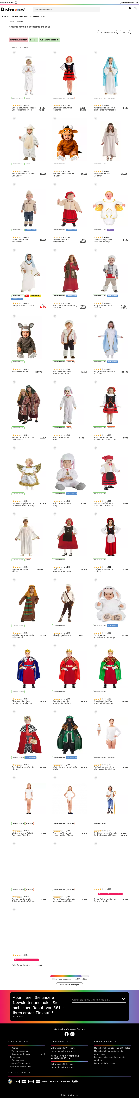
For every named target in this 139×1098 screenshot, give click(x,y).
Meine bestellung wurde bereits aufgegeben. (108, 1052)
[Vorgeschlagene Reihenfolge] (108, 32)
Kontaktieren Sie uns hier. (63, 1051)
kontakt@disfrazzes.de (104, 1063)
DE (137, 2)
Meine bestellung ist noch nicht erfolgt (112, 1048)
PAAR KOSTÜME (39, 16)
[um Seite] (26, 47)
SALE (21, 16)
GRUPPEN (28, 16)
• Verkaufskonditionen (20, 1051)
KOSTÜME (5, 16)
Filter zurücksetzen (18, 40)
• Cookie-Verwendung (20, 1063)
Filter (126, 32)
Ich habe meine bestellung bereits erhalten (109, 1058)
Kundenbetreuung (127, 3)
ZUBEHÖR (14, 16)
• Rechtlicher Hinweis (20, 1054)
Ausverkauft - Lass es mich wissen (110, 894)
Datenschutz (16, 1057)
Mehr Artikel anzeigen (69, 984)
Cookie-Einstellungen (21, 1066)
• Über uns (15, 1048)
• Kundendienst (17, 1060)
